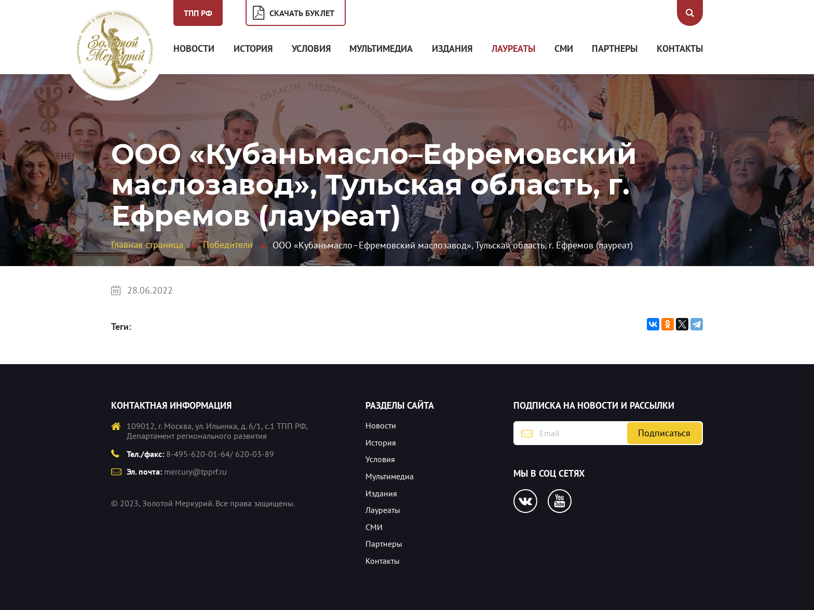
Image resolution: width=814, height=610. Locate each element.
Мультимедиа (381, 48)
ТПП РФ (198, 13)
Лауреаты (513, 48)
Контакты (680, 48)
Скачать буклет (301, 13)
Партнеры (614, 48)
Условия (311, 48)
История (253, 48)
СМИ (563, 48)
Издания (452, 48)
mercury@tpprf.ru (195, 471)
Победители (228, 245)
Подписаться (664, 433)
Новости (193, 48)
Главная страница (147, 245)
